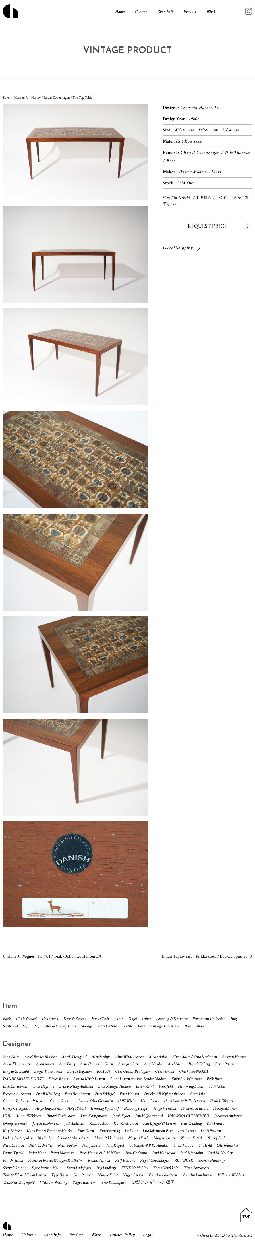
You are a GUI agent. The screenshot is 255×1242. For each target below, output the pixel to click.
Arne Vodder (153, 1064)
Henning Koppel (136, 1108)
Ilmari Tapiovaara (61, 1116)
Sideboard (10, 1026)
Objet (132, 1018)
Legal (147, 1235)
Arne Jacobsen (128, 1064)
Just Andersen (74, 1123)
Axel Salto (175, 1064)
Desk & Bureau (74, 1018)
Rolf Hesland (125, 1160)
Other (146, 1018)
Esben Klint (145, 1086)
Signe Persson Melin (46, 1168)
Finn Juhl (166, 1086)
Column (141, 12)
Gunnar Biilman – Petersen (24, 1101)
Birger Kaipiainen (48, 1071)
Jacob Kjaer (121, 1116)
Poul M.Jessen (13, 1160)
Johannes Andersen (228, 1116)
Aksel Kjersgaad (74, 1057)
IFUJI (7, 1116)
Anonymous (45, 1064)
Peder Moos (36, 1153)
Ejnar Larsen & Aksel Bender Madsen (138, 1079)
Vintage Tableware (164, 1026)
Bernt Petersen (225, 1064)
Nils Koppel (115, 1145)
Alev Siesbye (101, 1057)
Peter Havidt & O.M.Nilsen (100, 1153)
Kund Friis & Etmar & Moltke (49, 1131)
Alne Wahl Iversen (129, 1057)
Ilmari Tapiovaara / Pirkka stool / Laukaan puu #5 (205, 956)
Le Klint (131, 1131)
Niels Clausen (13, 1145)
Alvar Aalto (158, 1057)
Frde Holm (217, 1086)
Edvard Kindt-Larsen (89, 1079)
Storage (86, 1026)
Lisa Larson (187, 1131)
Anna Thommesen (17, 1064)
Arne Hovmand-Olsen (96, 1064)
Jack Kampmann (94, 1116)
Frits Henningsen (77, 1094)
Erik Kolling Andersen (76, 1086)
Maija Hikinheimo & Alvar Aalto (63, 1138)
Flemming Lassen (191, 1086)
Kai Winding (191, 1123)
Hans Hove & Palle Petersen (184, 1101)
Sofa (26, 1026)
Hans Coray (150, 1101)
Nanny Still (216, 1138)
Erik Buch (214, 1079)
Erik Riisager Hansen (114, 1086)
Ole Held (205, 1145)
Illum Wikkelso (29, 1116)
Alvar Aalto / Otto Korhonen (194, 1057)
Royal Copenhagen (154, 1160)
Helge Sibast (76, 1108)
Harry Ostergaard (16, 1108)
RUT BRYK (183, 1160)
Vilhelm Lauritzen (162, 1175)
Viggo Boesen (133, 1175)
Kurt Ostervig (109, 1131)
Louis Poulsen (211, 1131)
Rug (234, 1018)
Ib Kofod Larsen (225, 1108)
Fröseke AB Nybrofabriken (164, 1094)
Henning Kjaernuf (105, 1108)
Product (189, 12)
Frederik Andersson (17, 1094)
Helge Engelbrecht (48, 1108)
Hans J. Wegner (221, 1101)
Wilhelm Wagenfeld (18, 1182)
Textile (127, 1026)
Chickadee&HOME (194, 1071)
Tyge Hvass (59, 1175)
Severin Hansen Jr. (212, 1160)
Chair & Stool (26, 1018)
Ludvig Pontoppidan (18, 1138)
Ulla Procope (83, 1175)
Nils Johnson (91, 1145)
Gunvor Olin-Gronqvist (95, 1101)
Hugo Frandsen (165, 1108)
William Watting (53, 1182)
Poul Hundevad (163, 1153)
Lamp (118, 1018)
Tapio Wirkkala (166, 1168)
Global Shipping (178, 247)
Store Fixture (107, 1026)
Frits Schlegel (105, 1094)
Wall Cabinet (194, 1026)
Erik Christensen (15, 1086)
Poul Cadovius (136, 1153)
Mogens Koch (138, 1138)
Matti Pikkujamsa (108, 1138)
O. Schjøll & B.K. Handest (148, 1145)
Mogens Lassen (165, 1138)
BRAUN (103, 1071)
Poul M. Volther (220, 1153)
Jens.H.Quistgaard (149, 1116)
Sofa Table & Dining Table (55, 1026)
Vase (141, 1026)
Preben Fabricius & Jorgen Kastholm (55, 1160)
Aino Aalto (11, 1057)
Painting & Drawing (171, 1018)
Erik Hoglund (43, 1086)
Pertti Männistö (62, 1153)
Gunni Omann (61, 1101)
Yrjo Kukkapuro (113, 1182)
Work (211, 12)
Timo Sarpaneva (196, 1168)
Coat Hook (50, 1018)
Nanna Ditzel (191, 1138)
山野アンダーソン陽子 (152, 1182)
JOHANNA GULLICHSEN (188, 1116)
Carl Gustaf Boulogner (132, 1071)
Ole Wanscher (227, 1145)
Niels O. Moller (41, 1145)
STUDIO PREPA (134, 1168)
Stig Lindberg (106, 1168)
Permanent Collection (208, 1018)
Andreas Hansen (234, 1057)
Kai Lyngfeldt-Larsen (159, 1123)
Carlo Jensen (164, 1071)
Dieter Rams (58, 1079)
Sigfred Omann (14, 1168)
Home (120, 12)
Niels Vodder (67, 1145)
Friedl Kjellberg (48, 1094)
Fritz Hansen (129, 1094)
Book (7, 1018)
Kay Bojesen (12, 1131)
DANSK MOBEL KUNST (23, 1079)
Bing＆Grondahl (16, 1071)
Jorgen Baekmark (45, 1123)
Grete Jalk (197, 1094)
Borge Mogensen (79, 1071)
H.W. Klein (127, 1101)
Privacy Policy (122, 1235)
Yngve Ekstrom (84, 1182)
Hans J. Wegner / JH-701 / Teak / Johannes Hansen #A (54, 956)
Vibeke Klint (108, 1175)
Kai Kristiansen (125, 1123)
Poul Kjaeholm (191, 1153)
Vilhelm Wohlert (230, 1175)
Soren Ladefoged (79, 1168)
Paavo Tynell (13, 1153)
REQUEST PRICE (207, 226)
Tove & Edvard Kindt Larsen (24, 1175)
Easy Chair (100, 1018)
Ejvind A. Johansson (186, 1079)
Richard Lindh (99, 1160)
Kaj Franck (215, 1123)
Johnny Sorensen (15, 1123)
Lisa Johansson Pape (158, 1131)
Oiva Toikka (183, 1145)
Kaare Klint (98, 1123)
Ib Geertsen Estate (194, 1108)
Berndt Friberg (199, 1064)
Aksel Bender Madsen (40, 1057)
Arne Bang (67, 1064)
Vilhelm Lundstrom (197, 1175)
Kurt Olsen (85, 1131)
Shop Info (165, 12)
